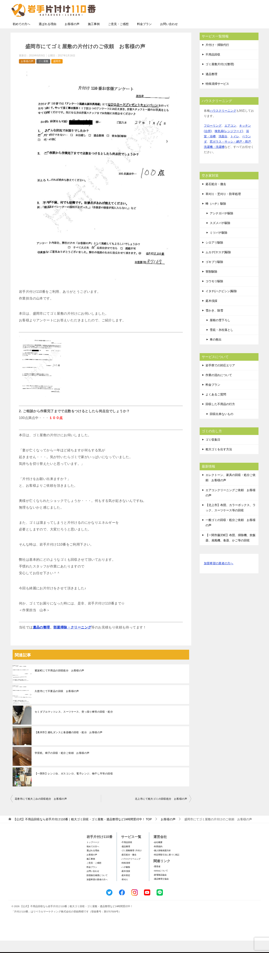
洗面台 (223, 148)
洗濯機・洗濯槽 (214, 159)
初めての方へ (21, 36)
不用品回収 (213, 67)
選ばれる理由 (47, 36)
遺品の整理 (41, 640)
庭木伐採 (211, 313)
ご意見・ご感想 (118, 36)
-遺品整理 (125, 859)
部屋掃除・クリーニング (72, 640)
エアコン (230, 138)
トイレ (234, 148)
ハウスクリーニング (223, 123)
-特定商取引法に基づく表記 (166, 867)
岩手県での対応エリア (220, 377)
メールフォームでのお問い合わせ (219, 24)
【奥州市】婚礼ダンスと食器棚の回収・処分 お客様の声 (68, 744)
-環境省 (156, 879)
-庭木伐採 (125, 883)
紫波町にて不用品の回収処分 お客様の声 (59, 682)
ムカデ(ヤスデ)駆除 (218, 264)
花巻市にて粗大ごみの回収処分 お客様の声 (41, 811)
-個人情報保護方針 (162, 863)
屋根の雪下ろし (220, 332)
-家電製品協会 (160, 887)
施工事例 (94, 36)
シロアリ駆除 (214, 255)
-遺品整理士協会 (161, 891)
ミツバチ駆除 (218, 245)
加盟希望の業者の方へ (218, 576)
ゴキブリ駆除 (214, 274)
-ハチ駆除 (125, 879)
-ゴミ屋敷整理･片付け (131, 863)
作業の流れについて (219, 387)
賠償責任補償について (97, 888)
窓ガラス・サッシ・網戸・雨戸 (230, 154)
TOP (82, 831)
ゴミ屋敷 (43, 73)
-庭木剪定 (125, 888)
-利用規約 (157, 859)
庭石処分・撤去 (216, 196)
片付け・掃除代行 (217, 57)
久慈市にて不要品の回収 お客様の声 (57, 703)
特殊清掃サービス (217, 96)
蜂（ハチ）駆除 (216, 216)
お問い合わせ (169, 36)
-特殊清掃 (125, 875)
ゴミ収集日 (213, 452)
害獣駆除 (211, 284)
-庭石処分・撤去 (128, 867)
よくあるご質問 (216, 406)
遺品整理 (211, 86)
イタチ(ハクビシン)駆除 (221, 303)
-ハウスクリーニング (131, 871)
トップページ (93, 855)
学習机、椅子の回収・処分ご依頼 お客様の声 (62, 765)
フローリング (213, 138)
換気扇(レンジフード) (229, 143)
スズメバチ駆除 (220, 235)
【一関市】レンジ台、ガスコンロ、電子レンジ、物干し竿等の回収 (74, 786)
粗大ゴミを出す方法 (219, 461)
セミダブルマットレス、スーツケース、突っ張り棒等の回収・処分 (74, 724)
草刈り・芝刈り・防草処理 (223, 206)
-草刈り (124, 892)
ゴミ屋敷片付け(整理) (220, 76)
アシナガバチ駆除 (221, 225)
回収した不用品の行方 (220, 416)
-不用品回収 (126, 855)
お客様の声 (72, 36)
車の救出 (216, 352)
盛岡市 (57, 73)
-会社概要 (157, 855)
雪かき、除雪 (214, 323)
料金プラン (144, 36)
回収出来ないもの (221, 426)
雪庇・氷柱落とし (221, 342)
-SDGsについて (160, 883)
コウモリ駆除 (214, 293)
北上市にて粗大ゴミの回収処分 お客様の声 (161, 811)
